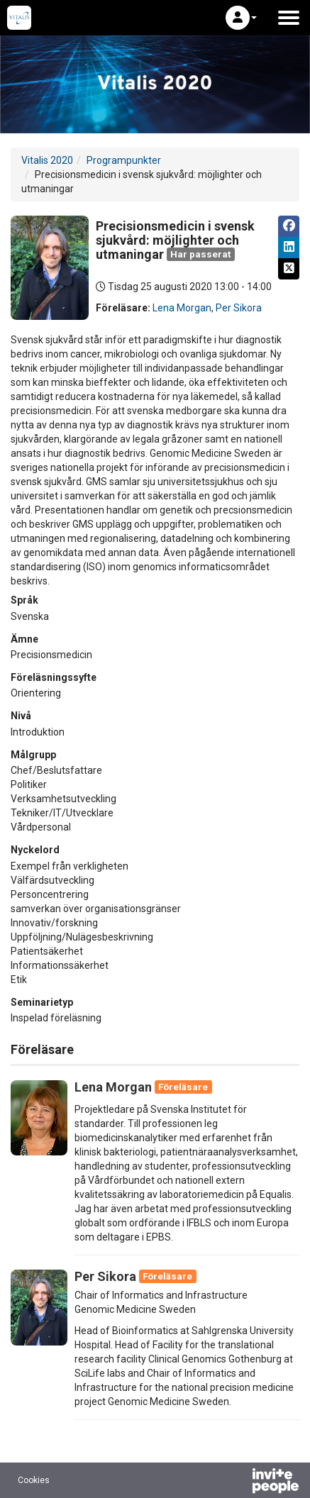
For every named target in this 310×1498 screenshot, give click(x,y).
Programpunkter (124, 160)
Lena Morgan (182, 308)
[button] (241, 17)
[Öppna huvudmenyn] (288, 17)
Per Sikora (239, 308)
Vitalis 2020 (47, 160)
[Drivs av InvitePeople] (238, 1482)
